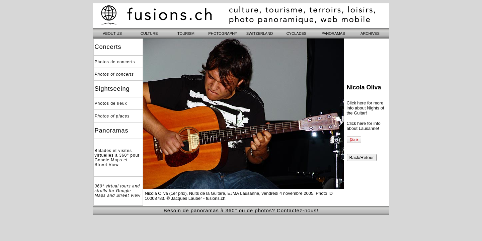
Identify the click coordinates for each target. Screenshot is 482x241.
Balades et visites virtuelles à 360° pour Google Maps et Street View (117, 157)
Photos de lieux (111, 103)
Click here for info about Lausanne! (364, 126)
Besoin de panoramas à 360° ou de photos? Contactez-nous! (241, 210)
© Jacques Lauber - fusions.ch (196, 198)
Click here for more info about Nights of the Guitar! (365, 107)
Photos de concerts (115, 62)
